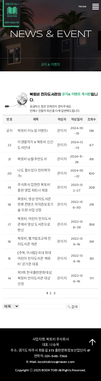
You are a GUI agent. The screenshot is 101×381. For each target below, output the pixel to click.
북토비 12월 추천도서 (32, 159)
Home (82, 6)
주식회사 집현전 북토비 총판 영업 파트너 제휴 (34, 187)
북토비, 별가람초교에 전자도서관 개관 (34, 241)
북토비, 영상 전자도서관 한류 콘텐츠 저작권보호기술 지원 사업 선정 (35, 204)
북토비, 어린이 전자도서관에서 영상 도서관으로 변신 (34, 224)
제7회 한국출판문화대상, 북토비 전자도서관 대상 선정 (35, 278)
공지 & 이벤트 (50, 64)
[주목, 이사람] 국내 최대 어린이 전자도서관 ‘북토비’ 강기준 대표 (34, 258)
